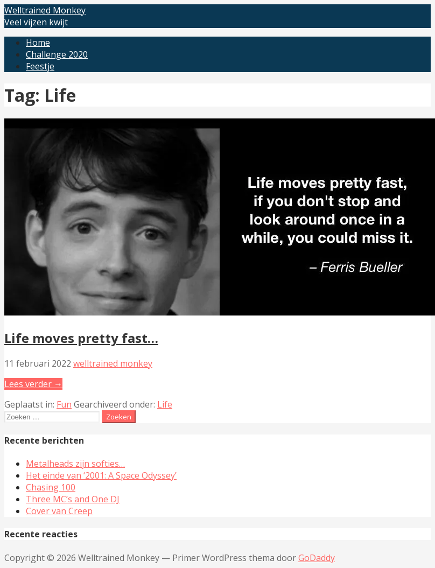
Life (164, 404)
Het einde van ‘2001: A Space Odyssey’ (101, 475)
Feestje (40, 66)
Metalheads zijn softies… (75, 463)
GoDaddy (316, 558)
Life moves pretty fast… (81, 338)
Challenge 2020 (57, 54)
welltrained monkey (112, 363)
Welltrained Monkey (45, 10)
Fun (64, 404)
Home (38, 42)
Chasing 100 (50, 487)
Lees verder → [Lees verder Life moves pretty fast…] (33, 384)
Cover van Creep (59, 511)
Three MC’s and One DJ (73, 499)
